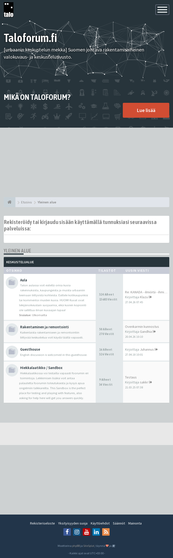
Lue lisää (146, 110)
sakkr (144, 382)
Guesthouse (30, 349)
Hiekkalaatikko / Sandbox (41, 367)
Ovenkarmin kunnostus (142, 326)
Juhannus (147, 349)
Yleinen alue (17, 251)
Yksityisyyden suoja (72, 523)
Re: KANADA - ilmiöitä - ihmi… (146, 292)
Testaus (131, 377)
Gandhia (146, 331)
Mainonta (135, 523)
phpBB (76, 546)
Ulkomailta (39, 315)
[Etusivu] (9, 202)
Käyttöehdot (100, 523)
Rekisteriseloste (42, 523)
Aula (23, 280)
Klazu (144, 297)
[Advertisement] (86, 162)
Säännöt (119, 523)
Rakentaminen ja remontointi (44, 327)
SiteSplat (88, 546)
